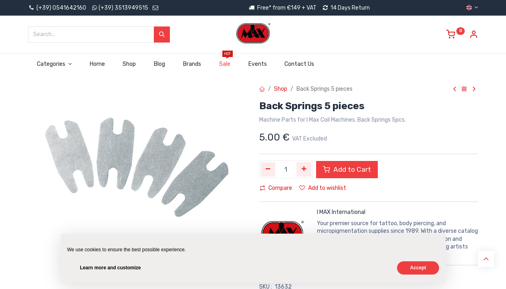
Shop (280, 88)
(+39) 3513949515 (123, 7)
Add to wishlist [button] (322, 188)
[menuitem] (97, 64)
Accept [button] (418, 268)
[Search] (162, 34)
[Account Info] (473, 35)
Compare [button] (276, 188)
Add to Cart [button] (347, 169)
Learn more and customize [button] (110, 268)
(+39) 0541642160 (57, 7)
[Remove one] (268, 169)
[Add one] (303, 169)
